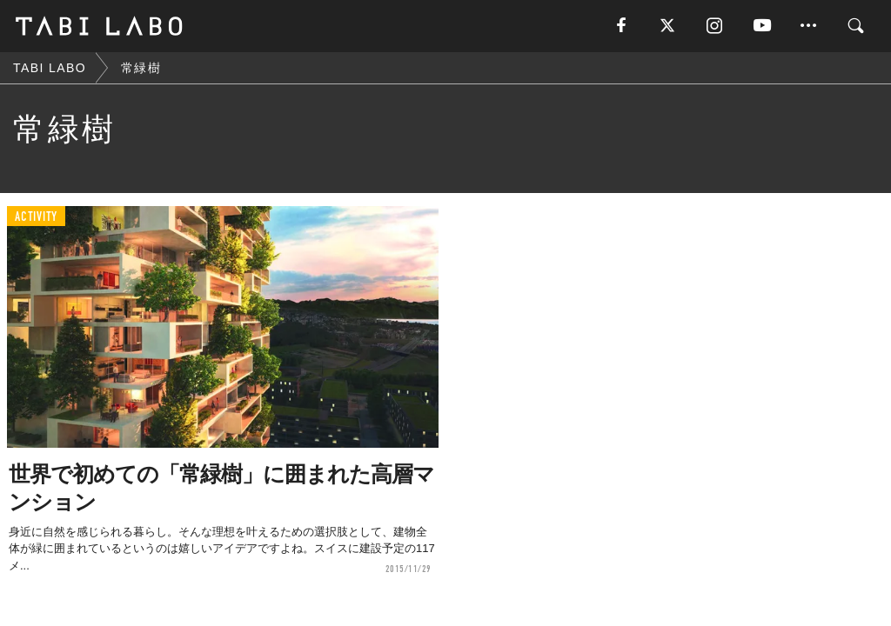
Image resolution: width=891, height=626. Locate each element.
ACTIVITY (36, 216)
